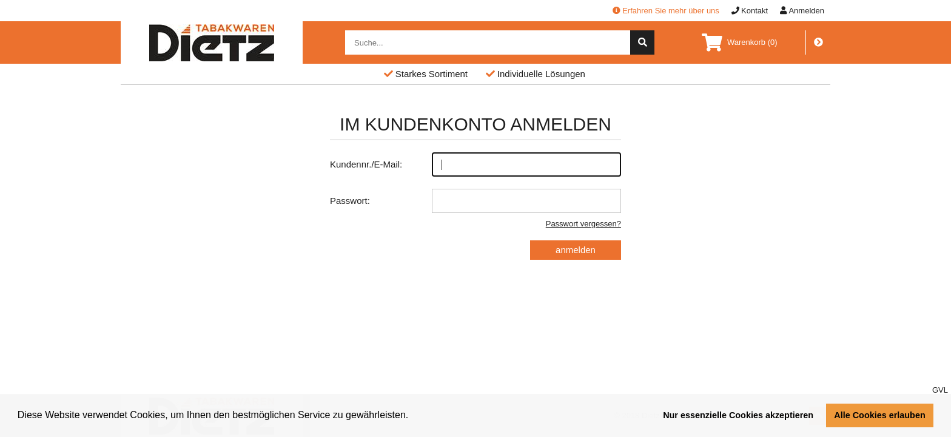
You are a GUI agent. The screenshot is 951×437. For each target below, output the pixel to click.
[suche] (642, 42)
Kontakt (749, 10)
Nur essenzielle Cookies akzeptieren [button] (738, 415)
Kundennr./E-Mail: (475, 164)
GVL (940, 390)
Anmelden (802, 10)
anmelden (576, 250)
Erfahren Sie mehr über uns (666, 10)
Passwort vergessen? (583, 223)
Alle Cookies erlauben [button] (879, 415)
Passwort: (475, 201)
